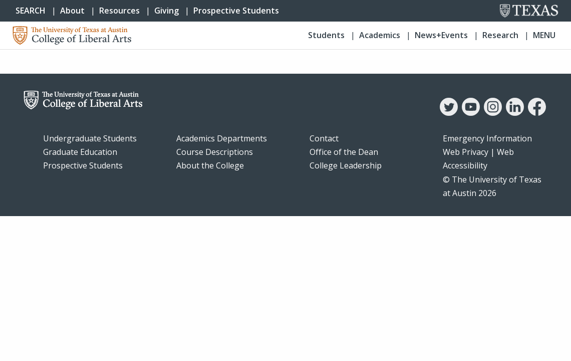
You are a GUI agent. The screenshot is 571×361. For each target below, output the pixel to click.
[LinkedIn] (515, 112)
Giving (166, 10)
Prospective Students (236, 10)
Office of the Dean (344, 151)
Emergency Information (487, 138)
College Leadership (346, 165)
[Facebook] (537, 112)
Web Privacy (465, 151)
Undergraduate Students (90, 138)
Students (326, 35)
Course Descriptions (214, 151)
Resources (119, 10)
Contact (324, 138)
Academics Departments (221, 138)
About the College (210, 165)
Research (500, 35)
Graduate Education (80, 151)
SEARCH (31, 10)
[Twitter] (449, 112)
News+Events (441, 35)
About (72, 10)
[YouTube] (471, 112)
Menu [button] (544, 35)
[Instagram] (493, 112)
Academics (379, 35)
